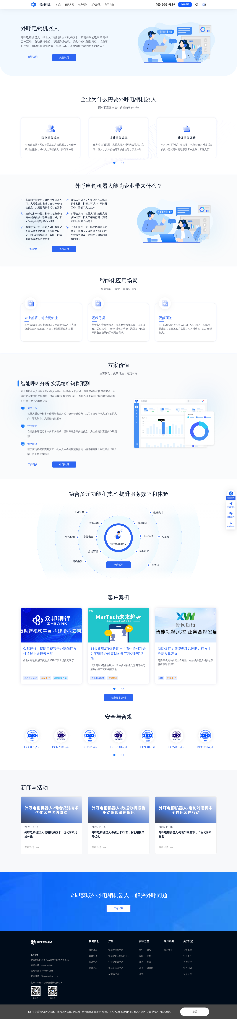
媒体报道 (93, 956)
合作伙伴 (187, 962)
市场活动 (93, 968)
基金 (141, 968)
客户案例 (82, 4)
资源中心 (93, 962)
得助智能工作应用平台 (119, 956)
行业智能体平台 (115, 962)
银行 (141, 950)
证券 (141, 962)
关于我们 (109, 4)
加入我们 (187, 968)
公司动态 (93, 950)
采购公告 (187, 974)
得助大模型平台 (115, 950)
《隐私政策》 (166, 1011)
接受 (194, 1011)
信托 (141, 974)
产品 (58, 4)
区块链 (150, 968)
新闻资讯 (96, 4)
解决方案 (69, 4)
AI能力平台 (113, 974)
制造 (149, 962)
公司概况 (187, 950)
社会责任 (187, 956)
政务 (149, 950)
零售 (149, 956)
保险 (141, 956)
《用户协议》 (152, 1011)
